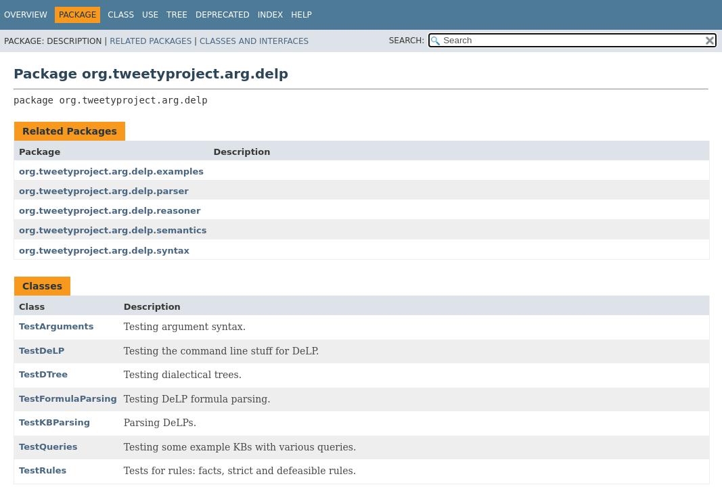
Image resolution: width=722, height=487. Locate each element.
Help (301, 15)
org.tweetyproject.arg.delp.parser (104, 191)
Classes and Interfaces (254, 41)
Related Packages (150, 41)
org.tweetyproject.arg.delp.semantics (112, 230)
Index (271, 15)
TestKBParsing (54, 422)
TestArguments (56, 326)
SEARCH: (407, 40)
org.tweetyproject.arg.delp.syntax (104, 251)
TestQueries (48, 447)
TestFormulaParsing (68, 399)
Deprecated (223, 15)
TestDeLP (41, 351)
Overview (25, 15)
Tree (176, 15)
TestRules (42, 470)
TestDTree (43, 374)
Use (150, 15)
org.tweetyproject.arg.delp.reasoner (109, 211)
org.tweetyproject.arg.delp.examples (111, 171)
